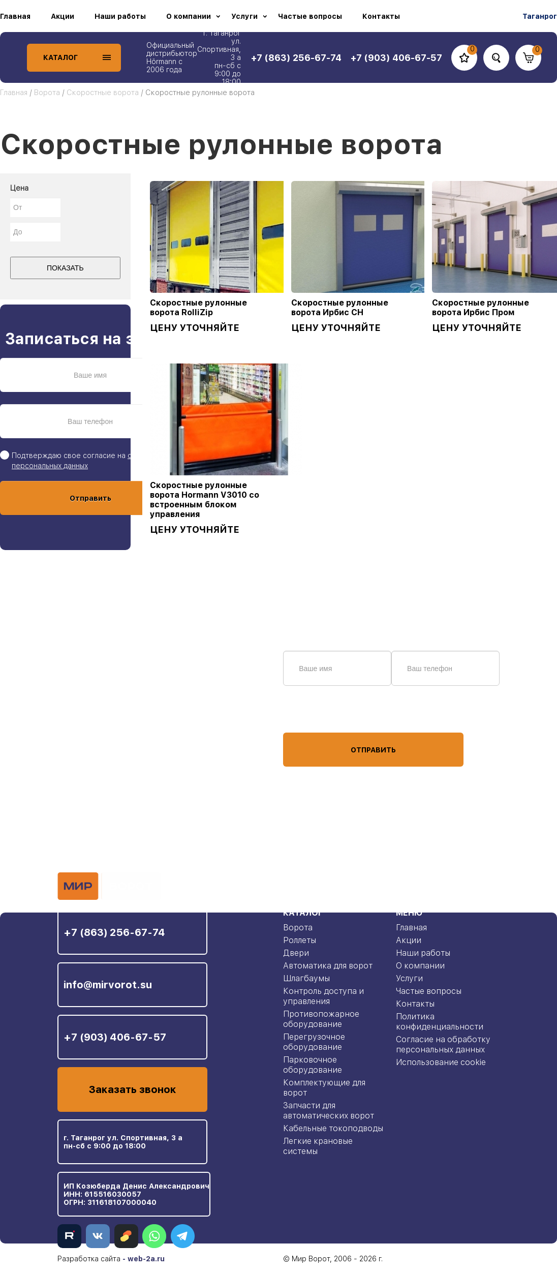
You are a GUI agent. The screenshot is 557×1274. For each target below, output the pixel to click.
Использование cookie (441, 1062)
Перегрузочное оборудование (314, 1042)
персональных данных (321, 713)
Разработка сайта (88, 1259)
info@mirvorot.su (108, 985)
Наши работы (120, 16)
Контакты (381, 16)
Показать (65, 268)
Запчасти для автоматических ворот (328, 1110)
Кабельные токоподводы (333, 1128)
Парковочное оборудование (312, 1065)
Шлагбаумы (306, 978)
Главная (15, 16)
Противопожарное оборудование (321, 1019)
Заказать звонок (132, 1089)
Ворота (47, 92)
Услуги (244, 16)
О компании (188, 16)
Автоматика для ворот (328, 965)
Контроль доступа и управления (323, 996)
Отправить (90, 498)
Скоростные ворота (103, 92)
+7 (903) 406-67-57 (115, 1037)
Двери (296, 953)
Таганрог (539, 16)
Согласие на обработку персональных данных (443, 1044)
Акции (62, 16)
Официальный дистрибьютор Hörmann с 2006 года (171, 57)
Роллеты (299, 940)
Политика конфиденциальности (439, 1022)
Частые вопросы (310, 16)
